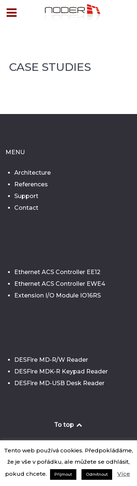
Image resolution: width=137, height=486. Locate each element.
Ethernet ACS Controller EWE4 (59, 283)
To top (68, 424)
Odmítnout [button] (97, 474)
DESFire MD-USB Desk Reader (59, 383)
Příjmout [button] (63, 474)
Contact (26, 207)
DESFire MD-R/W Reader (51, 359)
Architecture (32, 172)
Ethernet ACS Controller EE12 (57, 272)
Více (123, 473)
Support (26, 196)
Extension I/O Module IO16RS (57, 295)
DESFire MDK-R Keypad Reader (61, 371)
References (31, 184)
